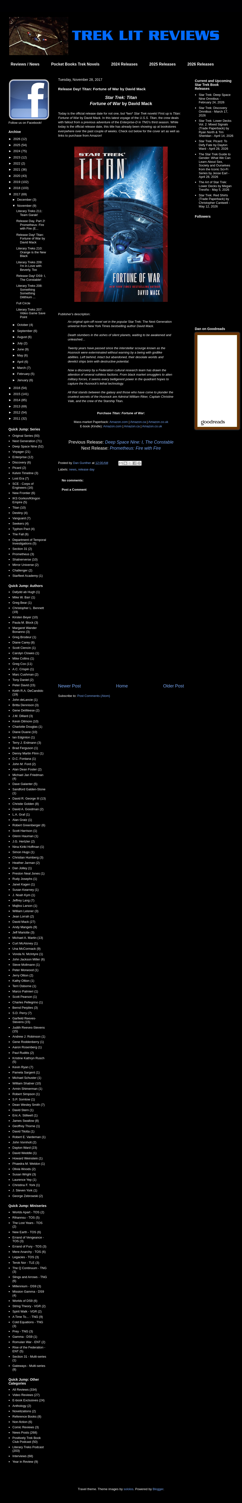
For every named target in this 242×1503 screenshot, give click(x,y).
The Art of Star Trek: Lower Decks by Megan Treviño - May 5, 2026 (215, 185)
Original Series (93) (25, 436)
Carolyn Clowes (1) (25, 653)
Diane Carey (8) (23, 642)
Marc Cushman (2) (25, 674)
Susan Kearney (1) (25, 890)
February (24, 374)
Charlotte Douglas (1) (27, 726)
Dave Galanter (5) (24, 784)
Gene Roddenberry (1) (28, 1042)
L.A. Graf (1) (21, 814)
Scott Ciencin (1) (24, 648)
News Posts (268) (24, 1432)
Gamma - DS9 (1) (24, 1336)
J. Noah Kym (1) (23, 895)
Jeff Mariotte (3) (23, 932)
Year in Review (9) (25, 1461)
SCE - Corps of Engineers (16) (22, 485)
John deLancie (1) (25, 700)
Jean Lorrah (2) (23, 916)
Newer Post (69, 686)
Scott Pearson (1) (24, 997)
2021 (17, 169)
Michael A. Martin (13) (27, 938)
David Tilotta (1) (23, 1131)
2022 (17, 163)
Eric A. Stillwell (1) (25, 1115)
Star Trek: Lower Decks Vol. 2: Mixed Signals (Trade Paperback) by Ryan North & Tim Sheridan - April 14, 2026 (216, 128)
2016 (17, 388)
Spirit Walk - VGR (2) (27, 1311)
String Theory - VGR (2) (28, 1306)
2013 (17, 406)
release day (86, 469)
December (25, 199)
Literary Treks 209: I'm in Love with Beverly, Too (29, 266)
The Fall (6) (20, 534)
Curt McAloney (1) (25, 943)
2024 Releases (124, 64)
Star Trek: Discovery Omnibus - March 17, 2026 (213, 111)
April (20, 361)
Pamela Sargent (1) (26, 1072)
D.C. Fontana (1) (24, 758)
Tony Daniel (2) (22, 680)
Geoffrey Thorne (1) (26, 1126)
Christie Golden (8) (25, 804)
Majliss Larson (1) (24, 906)
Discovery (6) (21, 462)
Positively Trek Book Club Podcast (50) (26, 1440)
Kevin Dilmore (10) (25, 721)
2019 (17, 182)
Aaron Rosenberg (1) (27, 1047)
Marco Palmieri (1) (25, 991)
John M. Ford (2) (24, 764)
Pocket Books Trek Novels (75, 64)
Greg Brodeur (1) (24, 637)
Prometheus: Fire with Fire (135, 448)
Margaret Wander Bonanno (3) (24, 630)
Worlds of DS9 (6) (24, 1301)
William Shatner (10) (26, 1083)
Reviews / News (25, 64)
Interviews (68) (22, 1456)
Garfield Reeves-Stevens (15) (24, 1020)
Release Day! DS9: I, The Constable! (30, 277)
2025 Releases (162, 64)
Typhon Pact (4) (23, 529)
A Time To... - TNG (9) (27, 1317)
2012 (17, 412)
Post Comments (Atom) (93, 696)
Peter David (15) (23, 685)
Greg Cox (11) (22, 664)
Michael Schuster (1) (26, 1078)
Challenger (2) (22, 570)
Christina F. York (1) (26, 1185)
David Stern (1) (22, 1110)
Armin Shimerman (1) (27, 1088)
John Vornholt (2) (24, 1142)
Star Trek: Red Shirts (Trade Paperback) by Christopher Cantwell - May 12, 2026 (214, 200)
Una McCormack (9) (26, 948)
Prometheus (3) (23, 554)
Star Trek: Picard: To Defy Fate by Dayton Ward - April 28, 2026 (213, 144)
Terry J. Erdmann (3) (26, 742)
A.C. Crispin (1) (23, 669)
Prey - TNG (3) (22, 1331)
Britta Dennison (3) (25, 705)
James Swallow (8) (25, 1121)
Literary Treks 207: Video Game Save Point (30, 313)
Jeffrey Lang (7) (23, 900)
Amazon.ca (138, 422)
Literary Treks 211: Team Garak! (29, 213)
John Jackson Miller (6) (28, 959)
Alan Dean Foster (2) (27, 769)
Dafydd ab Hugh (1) (26, 592)
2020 (17, 176)
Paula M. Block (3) (25, 622)
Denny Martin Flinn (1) (28, 753)
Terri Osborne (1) (24, 986)
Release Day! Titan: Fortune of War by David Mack (30, 238)
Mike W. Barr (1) (23, 597)
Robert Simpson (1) (26, 1094)
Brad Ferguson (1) (25, 748)
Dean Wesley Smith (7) (28, 1105)
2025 (17, 145)
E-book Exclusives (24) (28, 1400)
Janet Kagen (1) (23, 884)
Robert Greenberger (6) (28, 825)
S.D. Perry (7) (21, 1013)
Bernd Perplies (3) (25, 1007)
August (22, 337)
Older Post (173, 686)
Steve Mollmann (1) (26, 964)
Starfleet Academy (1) (27, 576)
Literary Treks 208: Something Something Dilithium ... (29, 291)
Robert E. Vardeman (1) (28, 1137)
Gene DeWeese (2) (25, 710)
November (25, 205)
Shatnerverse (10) (25, 559)
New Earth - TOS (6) (26, 1232)
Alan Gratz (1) (22, 820)
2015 (17, 394)
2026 (17, 139)
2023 (17, 157)
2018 (17, 188)
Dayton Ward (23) (24, 1147)
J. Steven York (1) (24, 1190)
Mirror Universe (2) (25, 565)
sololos (128, 1489)
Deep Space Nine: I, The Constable (139, 442)
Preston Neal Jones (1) (28, 873)
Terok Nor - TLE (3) (25, 1262)
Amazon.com (118, 422)
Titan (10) (19, 507)
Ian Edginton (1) (23, 737)
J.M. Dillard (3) (22, 716)
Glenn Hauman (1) (25, 836)
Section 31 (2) (22, 549)
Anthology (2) (21, 1406)
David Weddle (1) (24, 1153)
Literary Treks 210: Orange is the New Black (31, 252)
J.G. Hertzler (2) (23, 841)
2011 (17, 418)
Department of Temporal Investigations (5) (29, 541)
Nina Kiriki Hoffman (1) (28, 847)
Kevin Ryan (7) (22, 1067)
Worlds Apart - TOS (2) (28, 1212)
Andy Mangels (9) (24, 927)
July (20, 343)
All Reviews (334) (24, 1389)
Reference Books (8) (26, 1416)
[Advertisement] (121, 643)
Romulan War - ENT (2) (28, 1342)
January (23, 380)
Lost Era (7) (20, 478)
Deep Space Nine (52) (28, 446)
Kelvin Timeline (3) (25, 473)
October (23, 325)
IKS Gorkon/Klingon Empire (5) (26, 500)
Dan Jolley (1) (22, 868)
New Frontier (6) (23, 493)
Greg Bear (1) (21, 602)
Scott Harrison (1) (24, 831)
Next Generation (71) (27, 441)
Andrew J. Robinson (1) (28, 1036)
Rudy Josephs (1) (24, 879)
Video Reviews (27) (25, 1395)
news (72, 469)
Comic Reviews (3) (25, 1427)
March (22, 368)
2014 (17, 400)
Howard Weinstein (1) (27, 1158)
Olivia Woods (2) (24, 1169)
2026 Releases (200, 64)
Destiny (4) (20, 513)
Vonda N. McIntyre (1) (27, 954)
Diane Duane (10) (24, 732)
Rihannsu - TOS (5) (25, 1217)
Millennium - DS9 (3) (26, 1286)
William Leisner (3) (25, 911)
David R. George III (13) (29, 798)
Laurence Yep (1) (24, 1179)
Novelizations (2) (24, 1411)
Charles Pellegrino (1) (27, 1002)
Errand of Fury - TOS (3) (29, 1246)
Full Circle (23, 303)
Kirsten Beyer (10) (25, 617)
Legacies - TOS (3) (25, 1257)
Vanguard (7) (21, 518)
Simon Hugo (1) (23, 852)
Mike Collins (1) (23, 658)
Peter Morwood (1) (25, 970)
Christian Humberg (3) (27, 857)
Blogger (158, 1489)
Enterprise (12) (22, 457)
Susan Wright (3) (24, 1174)
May (20, 355)
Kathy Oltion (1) (23, 981)
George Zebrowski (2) (27, 1196)
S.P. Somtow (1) (23, 1099)
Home (122, 686)
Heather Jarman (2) (26, 863)
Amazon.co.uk (158, 422)
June (21, 349)
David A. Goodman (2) (28, 809)
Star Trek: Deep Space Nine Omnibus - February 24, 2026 (215, 98)
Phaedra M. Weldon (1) (28, 1163)
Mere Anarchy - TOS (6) (29, 1252)
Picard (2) (19, 468)
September (25, 331)
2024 (17, 151)
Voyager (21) (21, 452)
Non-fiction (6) (22, 1422)
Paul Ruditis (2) (23, 1053)
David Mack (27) (23, 922)
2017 (17, 194)
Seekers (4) (20, 523)
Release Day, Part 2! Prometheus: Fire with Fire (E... (30, 224)
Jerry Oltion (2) (22, 975)
